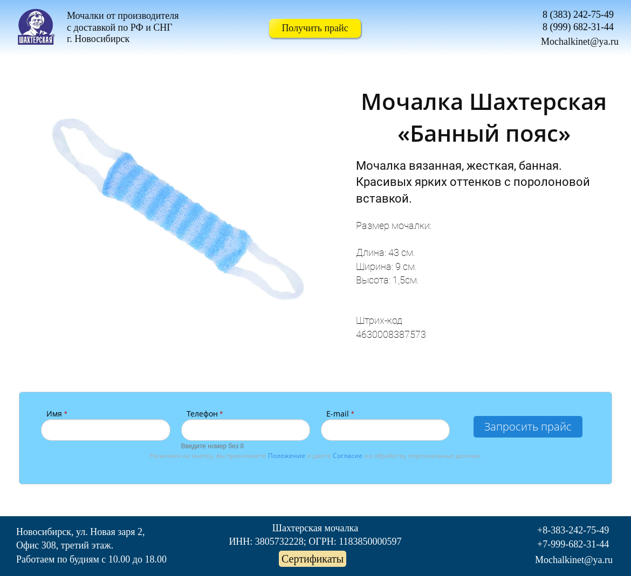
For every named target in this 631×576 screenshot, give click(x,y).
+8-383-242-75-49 (573, 530)
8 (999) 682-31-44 (578, 27)
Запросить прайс (528, 426)
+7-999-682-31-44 (573, 544)
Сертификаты (313, 559)
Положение (286, 455)
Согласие (347, 455)
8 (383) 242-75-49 (578, 14)
